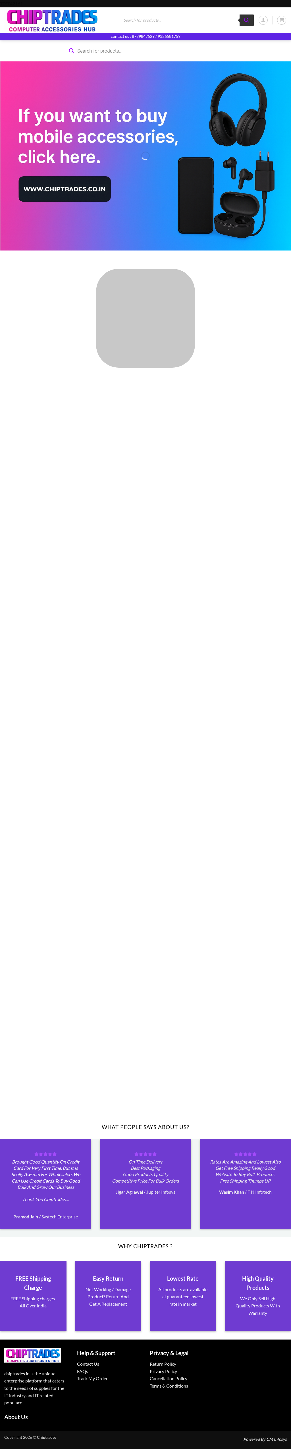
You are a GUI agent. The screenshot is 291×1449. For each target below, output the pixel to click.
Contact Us (88, 1364)
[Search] (247, 20)
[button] (263, 20)
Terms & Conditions (169, 1385)
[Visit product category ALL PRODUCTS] (145, 318)
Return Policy (163, 1364)
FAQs (82, 1371)
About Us (16, 1416)
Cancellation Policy (168, 1378)
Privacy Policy (163, 1371)
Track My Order (92, 1378)
